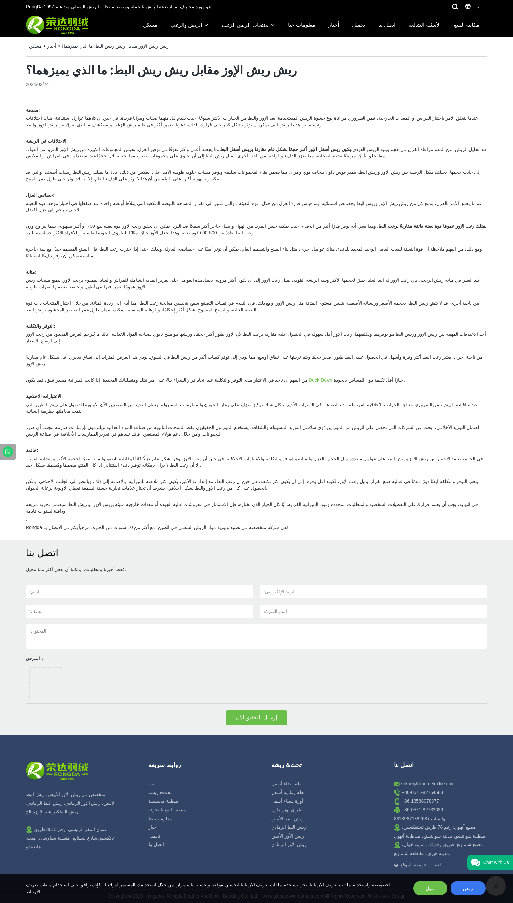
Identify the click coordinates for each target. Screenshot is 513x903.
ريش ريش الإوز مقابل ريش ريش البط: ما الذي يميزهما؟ (115, 46)
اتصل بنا (386, 24)
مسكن (150, 24)
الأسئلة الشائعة (424, 24)
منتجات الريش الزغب (245, 25)
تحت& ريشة (160, 792)
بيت (152, 783)
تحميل (358, 24)
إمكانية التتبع (467, 24)
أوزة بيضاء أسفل (287, 801)
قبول (430, 888)
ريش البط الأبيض (287, 818)
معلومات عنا (301, 24)
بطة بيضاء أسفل (287, 783)
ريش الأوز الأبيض (287, 836)
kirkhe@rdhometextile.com (427, 783)
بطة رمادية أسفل (288, 792)
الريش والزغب (186, 25)
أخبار (333, 24)
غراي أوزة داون (286, 809)
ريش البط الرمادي (288, 827)
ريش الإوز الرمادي (289, 844)
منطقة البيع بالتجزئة (167, 809)
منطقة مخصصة (163, 801)
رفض (468, 888)
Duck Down (320, 380)
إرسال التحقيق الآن (256, 717)
